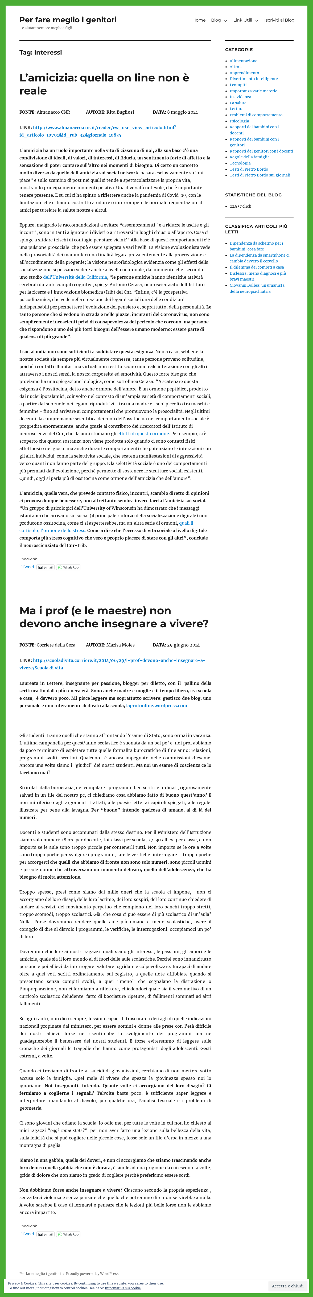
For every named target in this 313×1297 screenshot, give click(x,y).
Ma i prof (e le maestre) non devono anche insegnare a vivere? (114, 617)
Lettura (237, 108)
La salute (238, 103)
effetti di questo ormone (143, 433)
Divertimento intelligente (254, 78)
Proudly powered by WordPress (92, 1273)
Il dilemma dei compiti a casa (257, 267)
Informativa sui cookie (123, 1288)
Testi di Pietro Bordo (249, 169)
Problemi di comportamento (256, 115)
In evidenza (240, 96)
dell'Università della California (75, 277)
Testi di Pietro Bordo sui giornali (260, 175)
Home (199, 20)
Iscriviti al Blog (279, 20)
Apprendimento (244, 73)
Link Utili (242, 20)
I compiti (238, 85)
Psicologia (239, 121)
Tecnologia (240, 163)
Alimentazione (243, 61)
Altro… (236, 66)
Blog (216, 20)
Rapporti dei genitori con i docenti (261, 151)
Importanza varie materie (253, 91)
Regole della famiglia (250, 157)
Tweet (28, 567)
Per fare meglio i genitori (68, 19)
